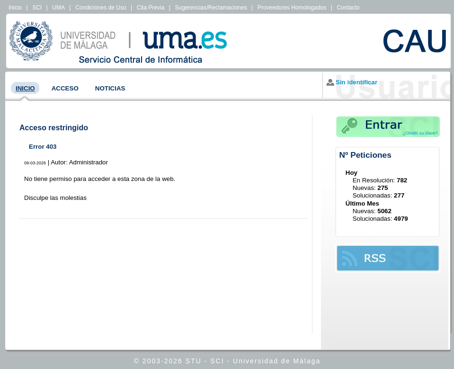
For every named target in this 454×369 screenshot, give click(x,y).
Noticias (110, 88)
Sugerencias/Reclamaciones (211, 7)
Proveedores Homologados (292, 7)
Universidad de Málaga (276, 361)
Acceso (65, 88)
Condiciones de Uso (100, 7)
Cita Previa (151, 7)
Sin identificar (356, 82)
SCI (37, 7)
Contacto (348, 7)
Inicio (15, 7)
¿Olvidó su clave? (420, 133)
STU (194, 361)
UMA (58, 7)
